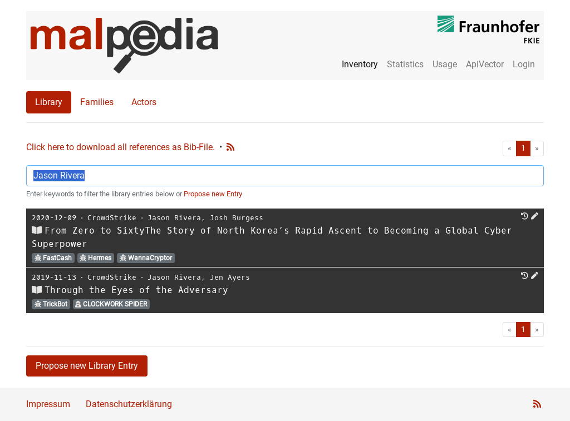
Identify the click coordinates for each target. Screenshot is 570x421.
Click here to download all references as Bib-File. (120, 147)
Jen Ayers (230, 277)
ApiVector (485, 64)
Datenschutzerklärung (129, 404)
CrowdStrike (111, 217)
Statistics (405, 64)
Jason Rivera (174, 217)
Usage (445, 64)
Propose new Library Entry (87, 365)
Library (48, 102)
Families (97, 102)
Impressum (48, 404)
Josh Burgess (236, 217)
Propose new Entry (213, 194)
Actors (143, 102)
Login (524, 64)
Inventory (360, 64)
